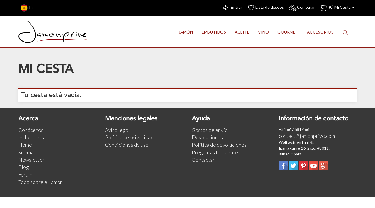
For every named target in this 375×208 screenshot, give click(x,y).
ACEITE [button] (242, 31)
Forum (25, 174)
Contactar (203, 160)
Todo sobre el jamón (40, 182)
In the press (31, 137)
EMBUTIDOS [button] (214, 31)
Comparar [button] (301, 8)
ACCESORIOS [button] (320, 31)
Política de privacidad (129, 137)
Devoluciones (207, 137)
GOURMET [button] (287, 31)
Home (25, 145)
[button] (345, 32)
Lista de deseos (265, 8)
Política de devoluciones (219, 145)
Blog (23, 167)
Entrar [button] (232, 8)
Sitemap (27, 152)
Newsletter (31, 160)
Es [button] (29, 8)
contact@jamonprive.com (307, 136)
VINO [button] (263, 31)
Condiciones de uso (126, 145)
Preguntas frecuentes (216, 152)
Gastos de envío (210, 130)
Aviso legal (117, 130)
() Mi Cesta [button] (336, 8)
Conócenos (30, 130)
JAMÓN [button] (186, 31)
